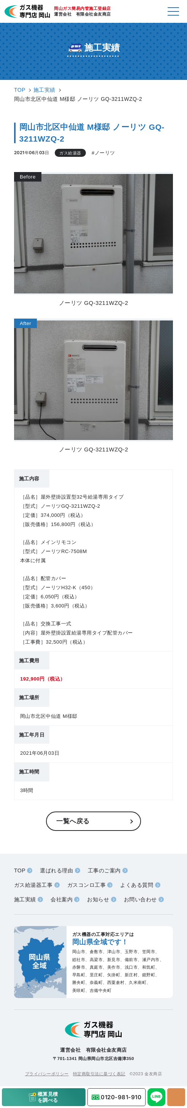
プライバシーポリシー (47, 1073)
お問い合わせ (140, 899)
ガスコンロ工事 (86, 885)
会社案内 (62, 899)
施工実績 (25, 899)
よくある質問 (136, 885)
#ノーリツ (103, 153)
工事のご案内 (104, 870)
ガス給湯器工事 (33, 885)
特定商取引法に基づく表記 (99, 1073)
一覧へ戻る (73, 821)
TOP (19, 870)
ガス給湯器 (70, 153)
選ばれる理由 (56, 870)
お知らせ (98, 899)
